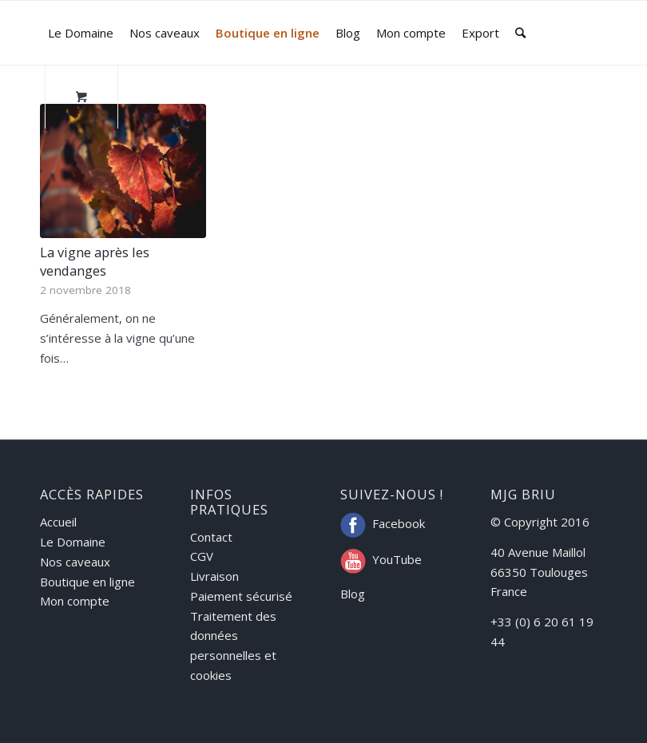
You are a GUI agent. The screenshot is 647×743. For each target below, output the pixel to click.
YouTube (397, 559)
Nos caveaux (75, 562)
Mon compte (74, 601)
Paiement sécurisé (241, 596)
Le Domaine (72, 542)
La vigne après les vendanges (94, 261)
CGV (201, 556)
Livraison (214, 576)
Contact (211, 537)
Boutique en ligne (87, 582)
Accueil (58, 522)
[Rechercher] (520, 33)
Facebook (398, 523)
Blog (352, 594)
